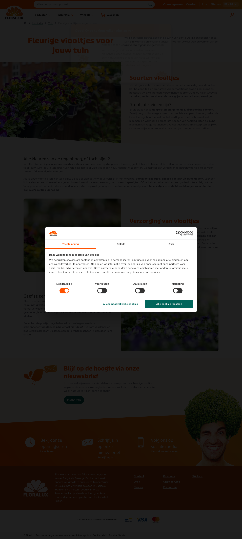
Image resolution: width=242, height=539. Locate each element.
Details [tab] (121, 244)
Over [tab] (171, 244)
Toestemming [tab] (70, 244)
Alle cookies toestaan (169, 304)
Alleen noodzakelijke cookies (120, 304)
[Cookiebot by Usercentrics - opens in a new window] (178, 233)
